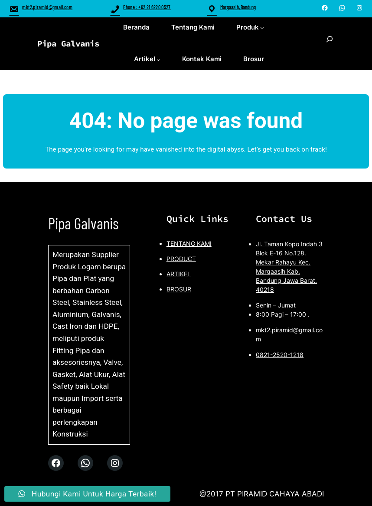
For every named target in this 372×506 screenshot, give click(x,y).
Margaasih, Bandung (238, 7)
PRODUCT (181, 258)
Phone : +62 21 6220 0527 (140, 7)
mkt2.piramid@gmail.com (40, 7)
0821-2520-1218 (279, 354)
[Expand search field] (329, 44)
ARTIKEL (178, 274)
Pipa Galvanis (68, 43)
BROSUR (178, 289)
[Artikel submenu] (158, 60)
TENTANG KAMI (189, 243)
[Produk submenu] (262, 28)
